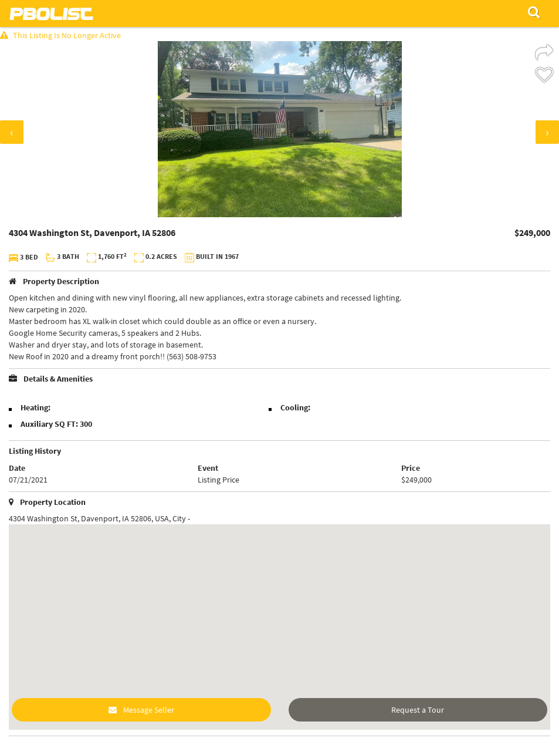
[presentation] (11, 132)
